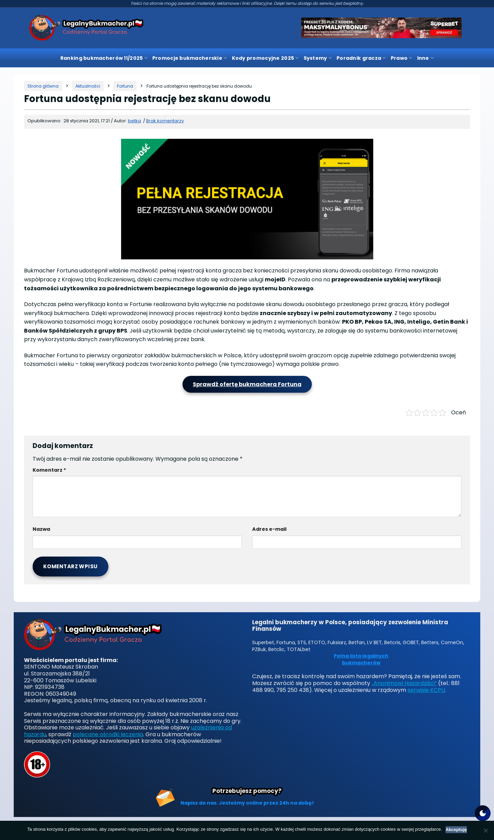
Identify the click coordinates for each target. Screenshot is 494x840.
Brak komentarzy (165, 120)
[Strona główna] (43, 86)
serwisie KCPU (426, 690)
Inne (425, 58)
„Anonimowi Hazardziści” (404, 683)
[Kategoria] (88, 86)
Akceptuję (456, 829)
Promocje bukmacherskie (189, 58)
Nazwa (41, 529)
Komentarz (49, 470)
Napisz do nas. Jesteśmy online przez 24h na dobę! (247, 802)
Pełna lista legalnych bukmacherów (361, 659)
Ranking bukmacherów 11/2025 (104, 58)
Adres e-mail (269, 529)
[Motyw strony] (483, 813)
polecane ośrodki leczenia (108, 734)
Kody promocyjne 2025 (265, 58)
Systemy (318, 58)
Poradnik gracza (361, 58)
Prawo (401, 58)
